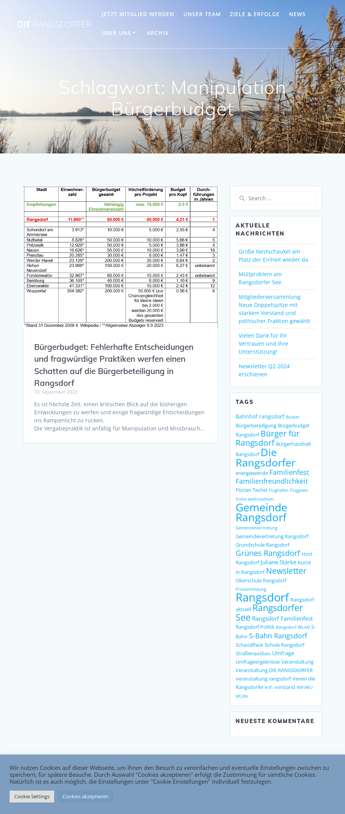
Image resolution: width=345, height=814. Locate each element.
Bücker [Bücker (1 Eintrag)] (293, 417)
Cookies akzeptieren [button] (86, 796)
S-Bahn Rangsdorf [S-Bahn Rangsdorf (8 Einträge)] (278, 635)
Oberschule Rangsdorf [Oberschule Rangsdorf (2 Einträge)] (261, 580)
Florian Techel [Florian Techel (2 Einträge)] (251, 489)
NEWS (297, 14)
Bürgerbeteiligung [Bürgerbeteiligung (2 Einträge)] (256, 425)
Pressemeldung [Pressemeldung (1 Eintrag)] (251, 589)
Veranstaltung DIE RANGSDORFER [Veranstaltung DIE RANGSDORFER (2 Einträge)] (274, 670)
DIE (54, 24)
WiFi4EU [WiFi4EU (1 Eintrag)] (305, 687)
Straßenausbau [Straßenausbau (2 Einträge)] (253, 653)
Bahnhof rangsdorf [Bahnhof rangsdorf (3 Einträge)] (260, 416)
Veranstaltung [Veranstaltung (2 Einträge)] (297, 661)
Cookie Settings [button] (32, 796)
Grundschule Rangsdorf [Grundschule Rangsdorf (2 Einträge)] (262, 544)
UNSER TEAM (202, 14)
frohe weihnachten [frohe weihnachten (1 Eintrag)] (255, 499)
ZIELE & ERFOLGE (255, 14)
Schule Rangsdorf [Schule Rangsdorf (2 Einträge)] (284, 644)
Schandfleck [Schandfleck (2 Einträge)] (249, 644)
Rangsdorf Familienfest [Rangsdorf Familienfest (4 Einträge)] (282, 619)
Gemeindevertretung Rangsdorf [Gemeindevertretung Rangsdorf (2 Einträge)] (272, 536)
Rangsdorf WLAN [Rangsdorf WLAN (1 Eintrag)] (293, 627)
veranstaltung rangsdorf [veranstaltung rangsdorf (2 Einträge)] (263, 678)
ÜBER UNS (116, 32)
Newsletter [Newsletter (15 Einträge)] (286, 570)
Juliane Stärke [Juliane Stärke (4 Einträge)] (278, 562)
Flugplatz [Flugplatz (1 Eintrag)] (299, 490)
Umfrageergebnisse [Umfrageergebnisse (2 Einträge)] (258, 661)
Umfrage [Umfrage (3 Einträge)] (283, 653)
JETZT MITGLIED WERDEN (138, 14)
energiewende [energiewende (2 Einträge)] (252, 473)
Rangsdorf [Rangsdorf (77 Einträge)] (262, 597)
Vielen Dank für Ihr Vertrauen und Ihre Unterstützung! (263, 343)
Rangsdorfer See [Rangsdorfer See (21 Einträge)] (269, 612)
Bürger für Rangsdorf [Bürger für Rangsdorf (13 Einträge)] (268, 438)
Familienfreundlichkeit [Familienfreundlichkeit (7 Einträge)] (272, 481)
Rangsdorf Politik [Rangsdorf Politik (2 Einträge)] (255, 626)
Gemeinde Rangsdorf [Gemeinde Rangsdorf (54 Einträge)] (261, 512)
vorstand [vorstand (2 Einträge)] (284, 687)
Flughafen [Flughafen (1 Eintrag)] (279, 490)
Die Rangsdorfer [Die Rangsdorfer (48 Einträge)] (265, 457)
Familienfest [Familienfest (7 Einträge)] (289, 472)
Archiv (158, 32)
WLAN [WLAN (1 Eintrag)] (242, 696)
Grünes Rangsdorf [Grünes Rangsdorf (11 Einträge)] (268, 553)
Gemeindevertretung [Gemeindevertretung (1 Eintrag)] (256, 528)
